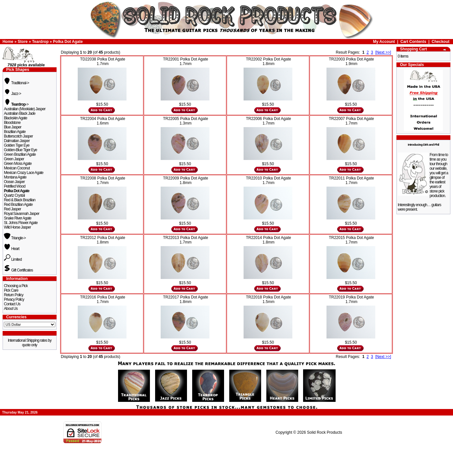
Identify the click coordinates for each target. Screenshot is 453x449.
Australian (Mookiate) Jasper (25, 109)
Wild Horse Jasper (17, 227)
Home (8, 41)
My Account (384, 41)
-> (16, 104)
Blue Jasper (12, 127)
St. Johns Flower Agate (21, 222)
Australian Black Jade (19, 113)
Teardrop (40, 41)
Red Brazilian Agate (18, 204)
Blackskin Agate (15, 118)
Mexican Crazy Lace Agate (23, 172)
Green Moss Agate (18, 163)
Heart (11, 248)
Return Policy (13, 295)
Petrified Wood (14, 186)
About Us (11, 308)
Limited (13, 259)
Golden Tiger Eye (16, 145)
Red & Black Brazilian (19, 200)
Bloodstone (12, 122)
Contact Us (12, 304)
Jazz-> (12, 93)
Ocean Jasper (14, 181)
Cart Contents (413, 41)
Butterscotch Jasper (18, 136)
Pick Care (11, 290)
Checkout (440, 41)
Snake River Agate (17, 218)
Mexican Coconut (17, 168)
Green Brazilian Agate (20, 154)
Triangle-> (15, 238)
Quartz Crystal (14, 195)
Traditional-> (16, 83)
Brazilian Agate (15, 131)
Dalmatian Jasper (17, 141)
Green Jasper (14, 159)
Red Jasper (12, 209)
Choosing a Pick (16, 286)
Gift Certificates (18, 270)
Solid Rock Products (324, 432)
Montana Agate (15, 177)
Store (23, 41)
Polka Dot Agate (68, 41)
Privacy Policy (14, 299)
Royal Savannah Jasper (21, 213)
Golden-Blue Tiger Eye (20, 150)
